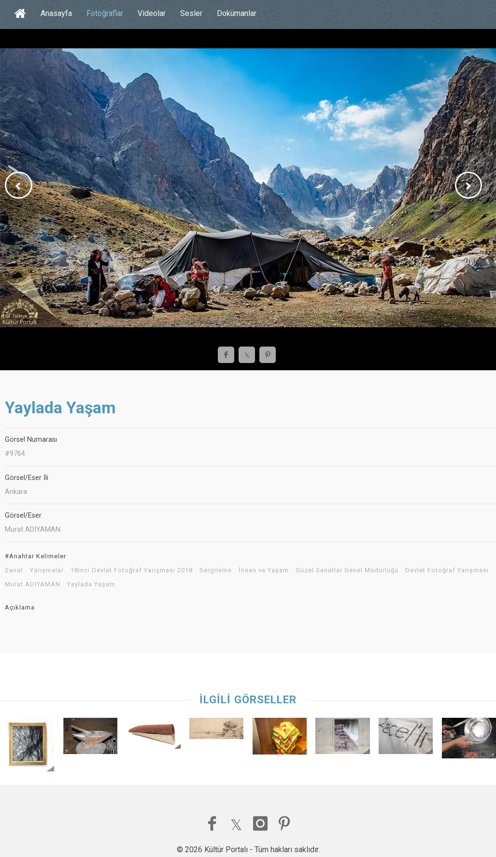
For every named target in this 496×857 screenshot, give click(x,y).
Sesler (191, 13)
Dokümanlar (236, 13)
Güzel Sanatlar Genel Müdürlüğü (347, 570)
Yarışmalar (47, 570)
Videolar (152, 13)
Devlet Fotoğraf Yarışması (447, 570)
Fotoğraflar (104, 13)
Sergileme (215, 570)
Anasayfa (56, 13)
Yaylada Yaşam (91, 584)
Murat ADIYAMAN (32, 584)
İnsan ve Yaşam (264, 570)
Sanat (14, 570)
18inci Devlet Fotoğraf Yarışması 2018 (132, 570)
